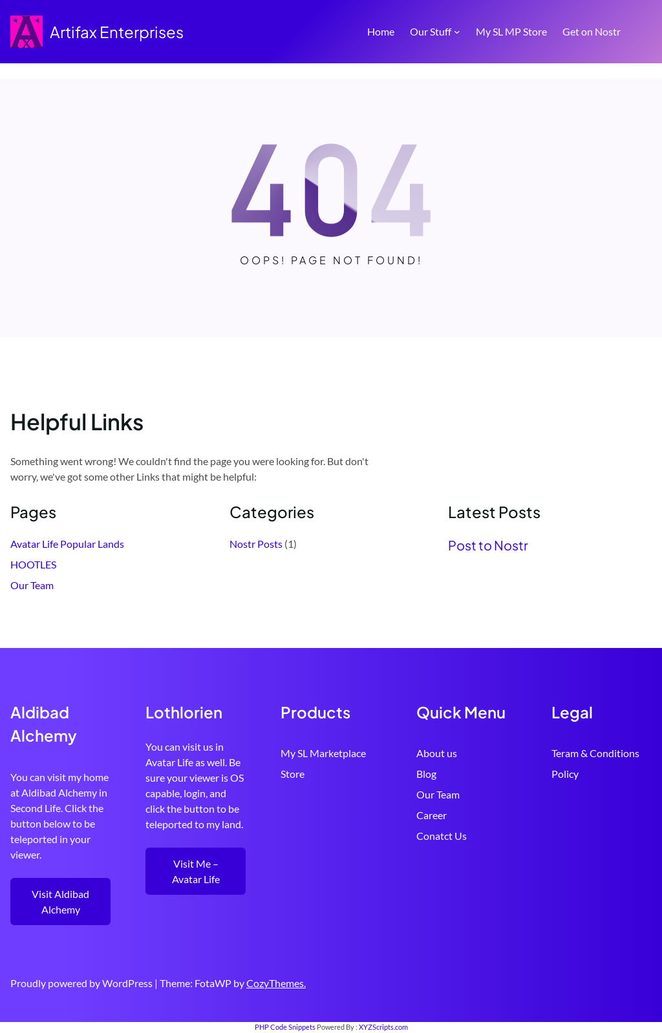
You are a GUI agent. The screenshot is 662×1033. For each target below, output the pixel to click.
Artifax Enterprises (117, 31)
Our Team (32, 585)
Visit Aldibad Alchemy (60, 901)
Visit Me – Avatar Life (196, 871)
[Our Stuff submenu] (457, 31)
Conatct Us (441, 836)
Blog (426, 773)
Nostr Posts (256, 543)
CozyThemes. (276, 983)
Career (431, 815)
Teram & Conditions (595, 753)
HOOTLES (33, 564)
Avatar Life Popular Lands (67, 543)
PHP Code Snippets (285, 1027)
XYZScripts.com (383, 1027)
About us (436, 753)
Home (380, 31)
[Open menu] (644, 31)
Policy (565, 773)
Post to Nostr (488, 545)
